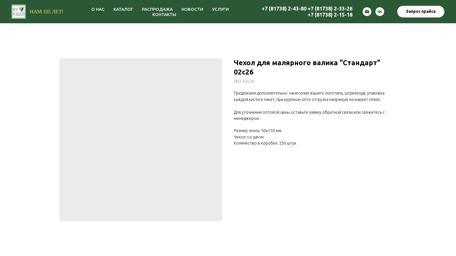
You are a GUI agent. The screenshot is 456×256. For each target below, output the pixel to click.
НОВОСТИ (192, 9)
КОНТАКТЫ (164, 14)
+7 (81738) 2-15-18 (330, 14)
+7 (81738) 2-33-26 (330, 8)
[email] (367, 11)
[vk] (379, 11)
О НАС (98, 9)
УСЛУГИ (220, 9)
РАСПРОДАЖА (157, 9)
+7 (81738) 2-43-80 (284, 8)
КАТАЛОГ (123, 9)
